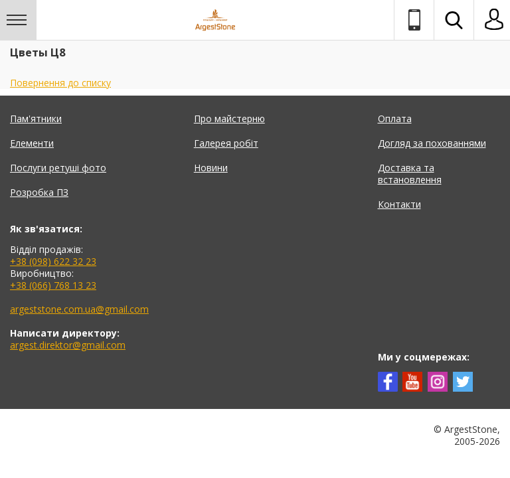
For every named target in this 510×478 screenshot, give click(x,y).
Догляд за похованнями (432, 143)
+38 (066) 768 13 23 (53, 285)
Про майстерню (229, 118)
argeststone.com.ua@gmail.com (79, 309)
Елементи (32, 143)
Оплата (395, 118)
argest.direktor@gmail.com (68, 345)
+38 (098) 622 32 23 (53, 261)
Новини (211, 167)
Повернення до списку (60, 82)
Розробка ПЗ (39, 192)
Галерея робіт (226, 143)
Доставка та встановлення (410, 173)
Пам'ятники (36, 118)
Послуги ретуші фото (58, 167)
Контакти (399, 204)
